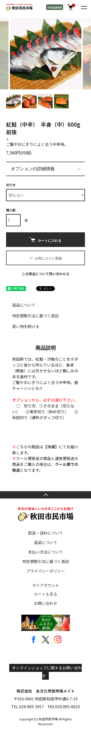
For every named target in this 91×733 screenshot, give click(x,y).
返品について (23, 305)
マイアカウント (45, 585)
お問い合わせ (45, 603)
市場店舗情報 (54, 7)
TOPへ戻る (45, 494)
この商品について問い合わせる (45, 273)
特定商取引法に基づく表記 (35, 316)
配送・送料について (45, 533)
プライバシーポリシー (45, 571)
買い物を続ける (25, 326)
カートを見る (45, 594)
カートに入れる (45, 240)
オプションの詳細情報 (33, 168)
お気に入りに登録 (45, 258)
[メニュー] (83, 7)
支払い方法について (45, 552)
